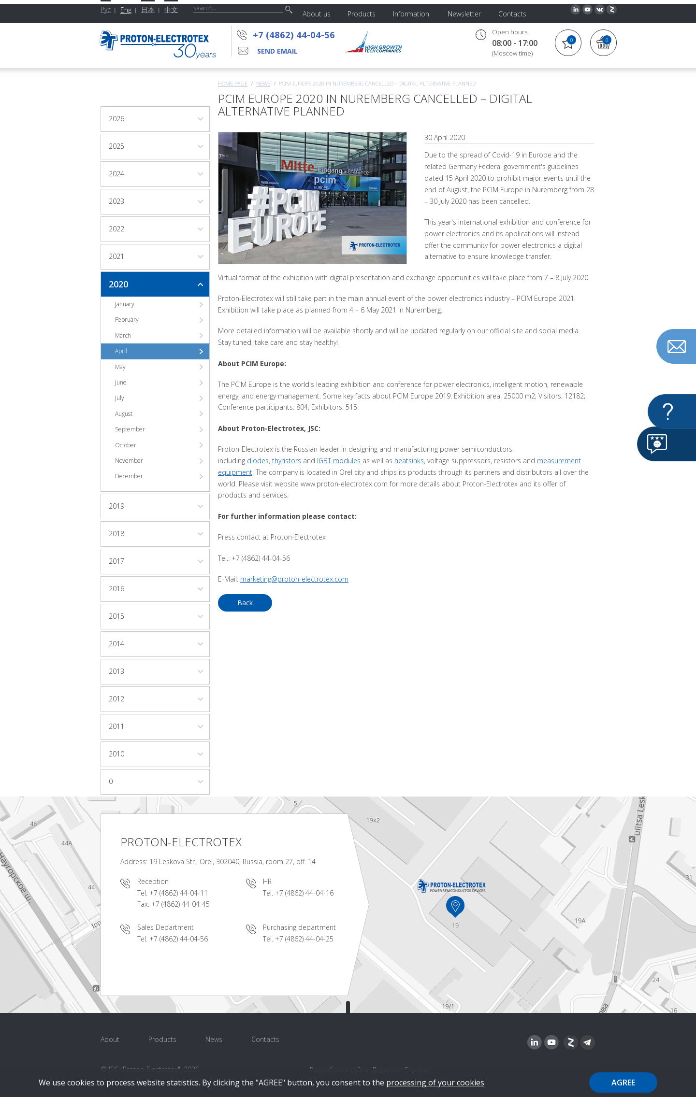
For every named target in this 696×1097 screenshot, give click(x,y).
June (121, 382)
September (130, 429)
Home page (232, 83)
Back (245, 602)
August (123, 414)
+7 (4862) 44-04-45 (180, 904)
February (127, 319)
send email (277, 51)
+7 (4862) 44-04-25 (304, 938)
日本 (148, 9)
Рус (106, 9)
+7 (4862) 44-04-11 (178, 893)
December (129, 476)
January (124, 304)
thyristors (286, 460)
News (263, 83)
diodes (258, 460)
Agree (623, 1082)
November (129, 460)
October (125, 445)
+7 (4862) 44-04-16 (304, 893)
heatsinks (409, 460)
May (120, 367)
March (123, 335)
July (119, 398)
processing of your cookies (435, 1082)
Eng (125, 9)
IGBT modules (339, 460)
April (121, 351)
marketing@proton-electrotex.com (294, 579)
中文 (171, 9)
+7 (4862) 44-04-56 (294, 34)
